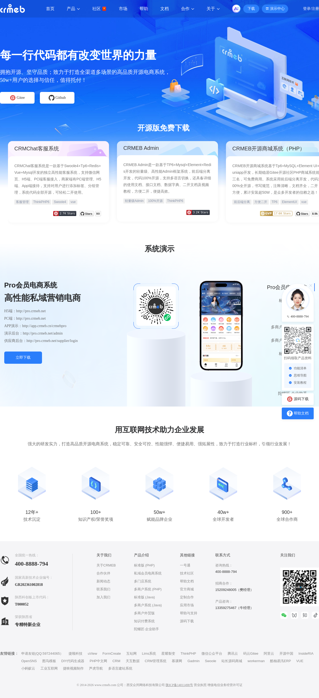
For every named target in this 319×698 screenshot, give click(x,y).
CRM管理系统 (156, 661)
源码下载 (187, 621)
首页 (50, 8)
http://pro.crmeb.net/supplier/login (52, 341)
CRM (116, 661)
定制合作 (187, 597)
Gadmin (193, 661)
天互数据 (133, 661)
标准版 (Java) (144, 597)
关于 (213, 8)
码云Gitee (250, 653)
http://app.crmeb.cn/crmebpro (44, 326)
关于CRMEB (106, 565)
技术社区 (187, 573)
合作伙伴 (103, 573)
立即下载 (23, 357)
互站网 (131, 653)
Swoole (210, 661)
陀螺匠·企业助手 (146, 629)
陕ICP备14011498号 (179, 685)
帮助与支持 (188, 613)
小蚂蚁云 (28, 668)
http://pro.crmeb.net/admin (43, 333)
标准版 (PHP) (144, 565)
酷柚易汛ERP (280, 661)
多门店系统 (142, 581)
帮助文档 (187, 581)
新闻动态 (103, 581)
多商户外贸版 (144, 613)
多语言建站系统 (120, 668)
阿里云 (269, 653)
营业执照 (200, 685)
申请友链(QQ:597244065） (42, 653)
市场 (123, 8)
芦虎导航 (96, 668)
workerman (256, 661)
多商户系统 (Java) (148, 605)
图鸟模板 (49, 661)
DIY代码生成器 (73, 661)
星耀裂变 (168, 653)
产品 (73, 8)
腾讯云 (233, 653)
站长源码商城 (231, 661)
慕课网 (177, 661)
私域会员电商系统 (148, 573)
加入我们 (103, 597)
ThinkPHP (188, 653)
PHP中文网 (98, 661)
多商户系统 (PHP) (148, 589)
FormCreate (111, 653)
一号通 (185, 565)
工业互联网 (49, 668)
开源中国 (286, 653)
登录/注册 (311, 9)
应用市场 (187, 605)
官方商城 (187, 589)
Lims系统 (149, 653)
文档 (164, 8)
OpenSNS (29, 661)
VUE (299, 661)
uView (92, 653)
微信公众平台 (212, 653)
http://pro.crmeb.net (31, 311)
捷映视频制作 (73, 668)
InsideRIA (306, 653)
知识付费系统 (144, 621)
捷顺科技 (75, 653)
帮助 (144, 8)
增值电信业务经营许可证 (224, 685)
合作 (187, 8)
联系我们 (103, 589)
